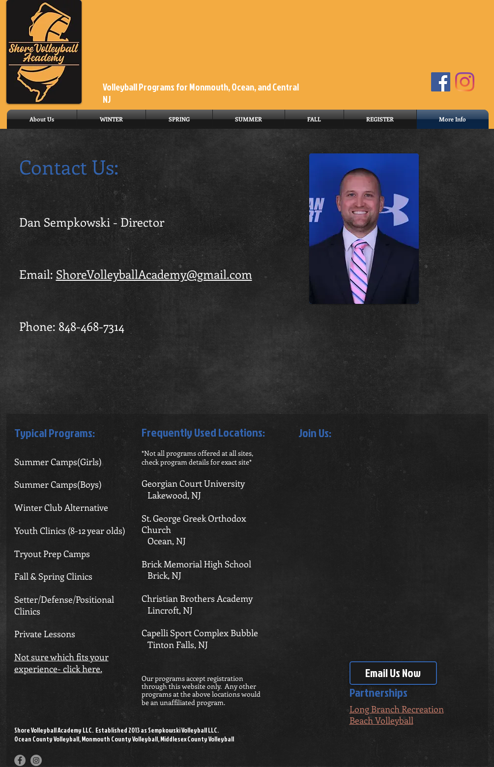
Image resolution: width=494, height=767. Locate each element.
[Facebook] (440, 81)
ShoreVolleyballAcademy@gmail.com (154, 274)
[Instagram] (464, 81)
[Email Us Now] (393, 673)
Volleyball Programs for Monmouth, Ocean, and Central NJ (201, 93)
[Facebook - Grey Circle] (20, 760)
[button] (111, 119)
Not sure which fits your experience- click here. (61, 662)
